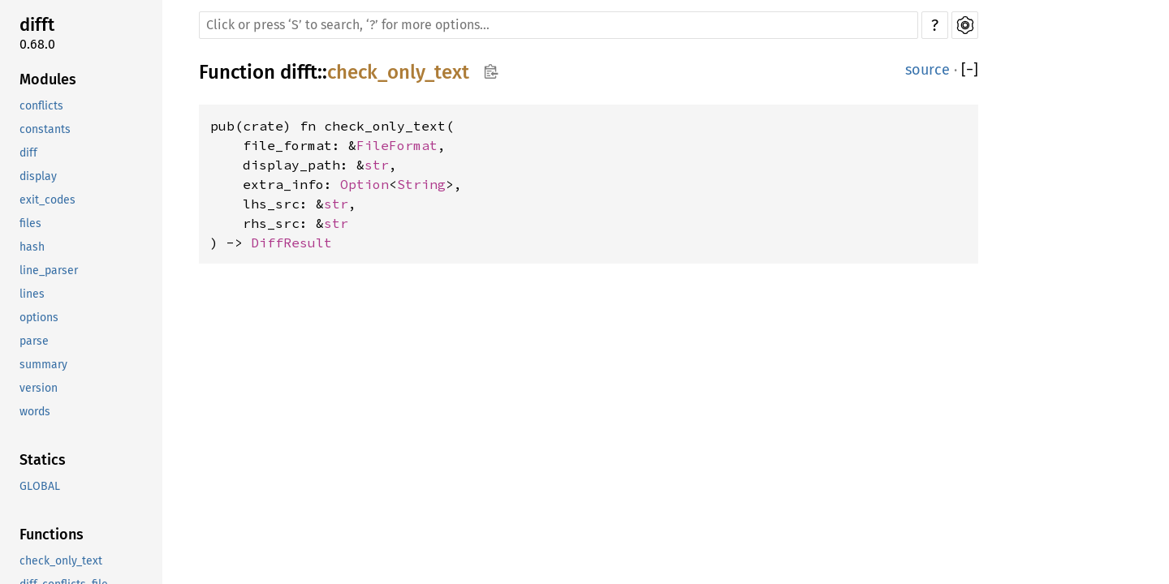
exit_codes (47, 200)
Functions (51, 534)
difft (36, 25)
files (30, 223)
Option (364, 184)
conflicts (41, 106)
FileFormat (397, 145)
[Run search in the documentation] (558, 25)
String (421, 184)
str (377, 165)
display (38, 176)
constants (45, 129)
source (927, 70)
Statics (42, 460)
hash (32, 247)
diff (28, 153)
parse (34, 341)
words (34, 412)
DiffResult (291, 242)
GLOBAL (39, 486)
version (38, 388)
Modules (47, 79)
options (38, 317)
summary (43, 364)
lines (32, 294)
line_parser (48, 270)
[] (969, 70)
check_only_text (60, 561)
